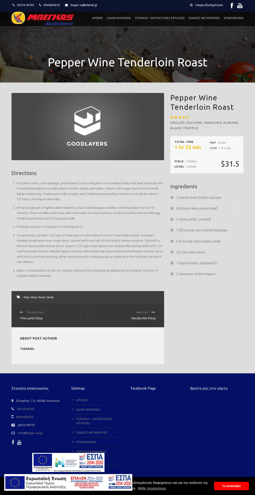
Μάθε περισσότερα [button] (152, 488)
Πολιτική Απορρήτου (91, 451)
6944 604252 (24, 417)
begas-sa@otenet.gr (84, 5)
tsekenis (27, 349)
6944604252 (51, 5)
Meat (34, 297)
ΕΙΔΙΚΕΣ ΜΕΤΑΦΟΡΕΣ (204, 18)
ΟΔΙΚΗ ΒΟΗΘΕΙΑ (119, 18)
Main (26, 297)
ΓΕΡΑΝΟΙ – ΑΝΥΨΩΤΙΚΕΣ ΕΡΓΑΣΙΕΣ (160, 18)
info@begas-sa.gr (30, 433)
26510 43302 (25, 5)
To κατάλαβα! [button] (231, 486)
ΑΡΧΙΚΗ (97, 18)
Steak (50, 297)
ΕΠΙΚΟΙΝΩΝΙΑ (234, 18)
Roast (41, 297)
